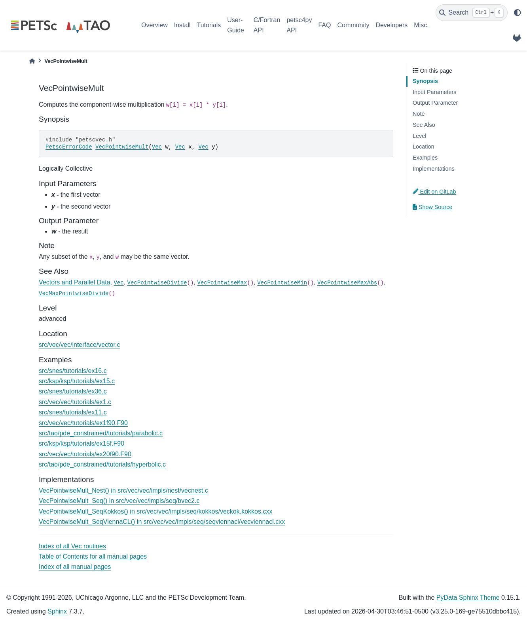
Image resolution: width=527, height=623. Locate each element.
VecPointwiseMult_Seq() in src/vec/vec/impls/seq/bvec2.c (119, 500)
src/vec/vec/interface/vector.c (79, 344)
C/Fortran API (267, 25)
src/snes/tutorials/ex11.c (73, 412)
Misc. (421, 25)
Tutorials (209, 25)
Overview (154, 25)
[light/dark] (517, 12)
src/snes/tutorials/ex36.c (73, 391)
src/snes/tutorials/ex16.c (73, 370)
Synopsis (425, 81)
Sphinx (57, 611)
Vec (157, 147)
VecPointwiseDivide (157, 283)
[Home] (32, 61)
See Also (424, 125)
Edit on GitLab (434, 191)
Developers (391, 25)
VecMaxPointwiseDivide (73, 293)
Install (182, 25)
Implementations (434, 169)
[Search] (472, 12)
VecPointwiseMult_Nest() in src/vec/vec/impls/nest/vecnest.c (123, 490)
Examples (425, 157)
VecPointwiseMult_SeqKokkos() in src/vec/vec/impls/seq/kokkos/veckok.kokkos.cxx (155, 511)
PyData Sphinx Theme (468, 597)
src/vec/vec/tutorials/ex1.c (75, 402)
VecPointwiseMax (222, 283)
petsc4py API (299, 25)
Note (419, 114)
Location (423, 146)
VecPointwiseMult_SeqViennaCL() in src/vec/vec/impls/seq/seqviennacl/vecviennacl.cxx (162, 521)
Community (353, 25)
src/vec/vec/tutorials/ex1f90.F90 (83, 423)
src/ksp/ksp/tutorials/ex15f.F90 (81, 443)
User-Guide (235, 25)
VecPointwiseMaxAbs (347, 283)
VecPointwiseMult (121, 147)
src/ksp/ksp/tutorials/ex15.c (77, 381)
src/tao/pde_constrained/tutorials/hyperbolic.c (102, 464)
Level (419, 136)
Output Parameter (435, 103)
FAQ (324, 25)
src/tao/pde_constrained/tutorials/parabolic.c (101, 433)
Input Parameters (434, 92)
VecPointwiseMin (282, 283)
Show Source (432, 207)
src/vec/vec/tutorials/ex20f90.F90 (85, 454)
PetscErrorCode (68, 147)
